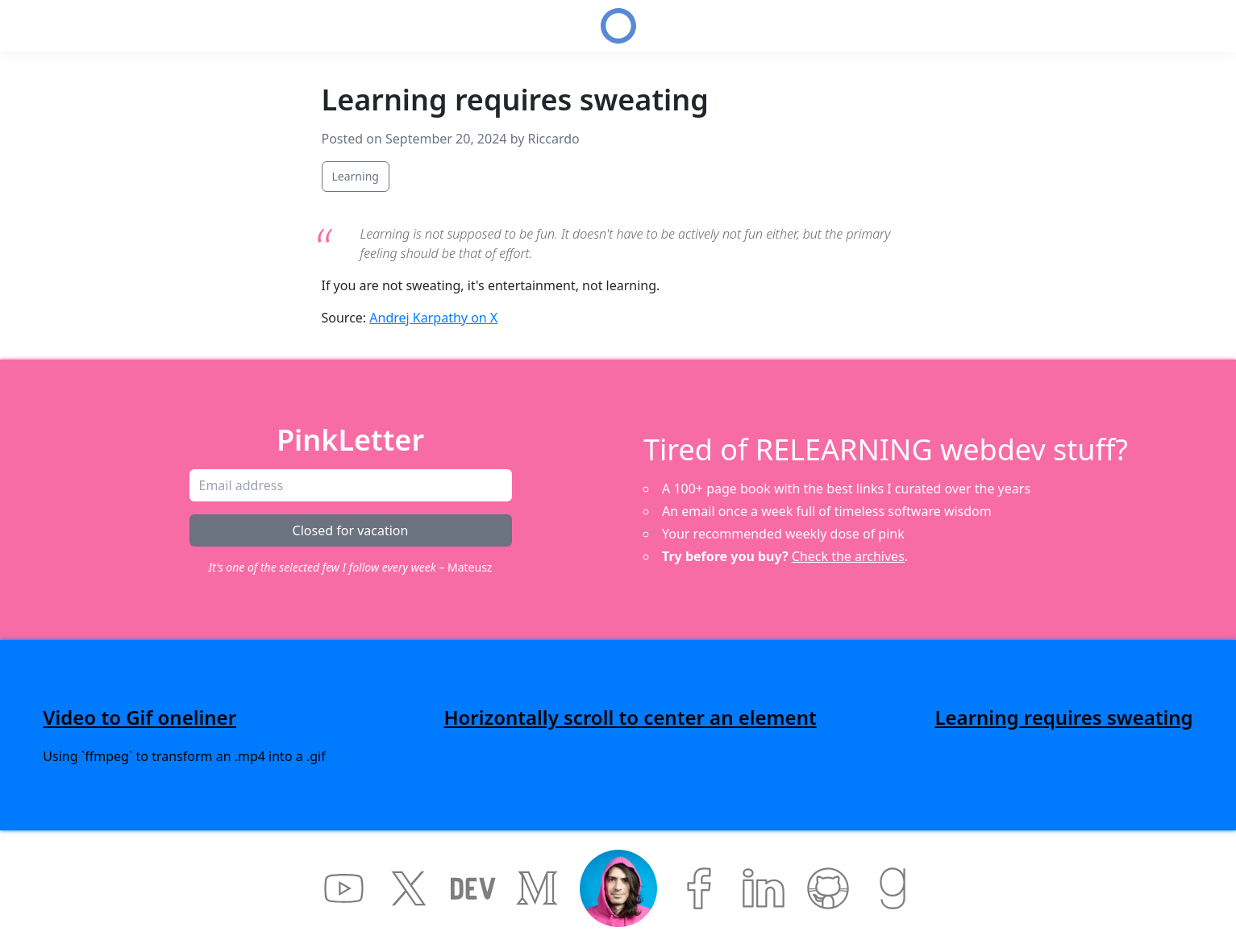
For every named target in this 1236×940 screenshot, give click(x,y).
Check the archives (848, 556)
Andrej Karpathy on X (433, 318)
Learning (355, 176)
